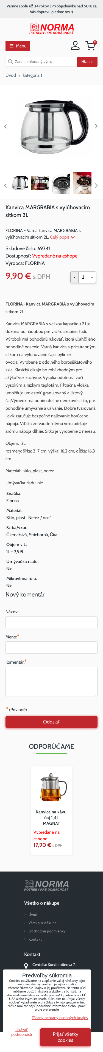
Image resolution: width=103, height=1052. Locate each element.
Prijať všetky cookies (66, 1037)
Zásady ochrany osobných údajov (60, 1017)
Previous (5, 126)
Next (97, 126)
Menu (18, 46)
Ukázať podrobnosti (21, 1032)
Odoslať (51, 722)
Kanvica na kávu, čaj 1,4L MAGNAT (52, 817)
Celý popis (62, 237)
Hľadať (87, 62)
